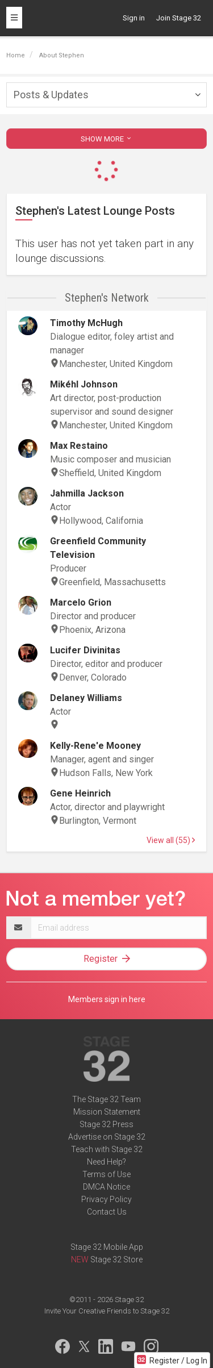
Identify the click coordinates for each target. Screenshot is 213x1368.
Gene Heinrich (80, 793)
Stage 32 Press (106, 1124)
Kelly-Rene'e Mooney (95, 745)
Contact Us (107, 1211)
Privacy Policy (106, 1199)
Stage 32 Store (116, 1259)
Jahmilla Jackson (87, 493)
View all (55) (171, 840)
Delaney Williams (86, 698)
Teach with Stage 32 (107, 1149)
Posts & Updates (51, 95)
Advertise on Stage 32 (106, 1136)
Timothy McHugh (86, 323)
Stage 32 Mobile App (106, 1247)
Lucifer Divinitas (85, 650)
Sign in (134, 18)
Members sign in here (106, 999)
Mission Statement (106, 1111)
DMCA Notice (106, 1186)
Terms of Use (106, 1174)
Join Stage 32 (178, 18)
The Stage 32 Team (106, 1099)
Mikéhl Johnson (84, 384)
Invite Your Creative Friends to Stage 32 (106, 1311)
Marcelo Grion (80, 602)
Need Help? (106, 1161)
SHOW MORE (107, 139)
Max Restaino (79, 445)
